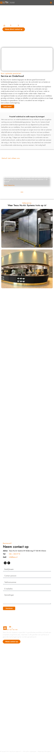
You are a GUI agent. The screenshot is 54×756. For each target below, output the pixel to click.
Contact (5, 667)
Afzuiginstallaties (8, 705)
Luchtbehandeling (8, 719)
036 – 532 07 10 (14, 554)
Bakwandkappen (8, 708)
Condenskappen (8, 695)
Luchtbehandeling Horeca (11, 677)
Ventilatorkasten (8, 722)
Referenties (6, 657)
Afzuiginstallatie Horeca (11, 680)
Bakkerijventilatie (8, 715)
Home (6, 25)
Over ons (6, 663)
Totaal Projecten (8, 737)
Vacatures (6, 660)
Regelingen (6, 698)
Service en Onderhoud (10, 740)
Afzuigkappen (7, 712)
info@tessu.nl (13, 557)
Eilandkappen (7, 729)
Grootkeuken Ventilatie (10, 673)
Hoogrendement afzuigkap (11, 670)
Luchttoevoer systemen (10, 702)
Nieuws (5, 653)
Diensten (14, 25)
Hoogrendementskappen (11, 691)
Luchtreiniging (7, 726)
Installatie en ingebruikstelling (12, 743)
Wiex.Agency (47, 751)
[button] (50, 2)
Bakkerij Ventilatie (9, 683)
